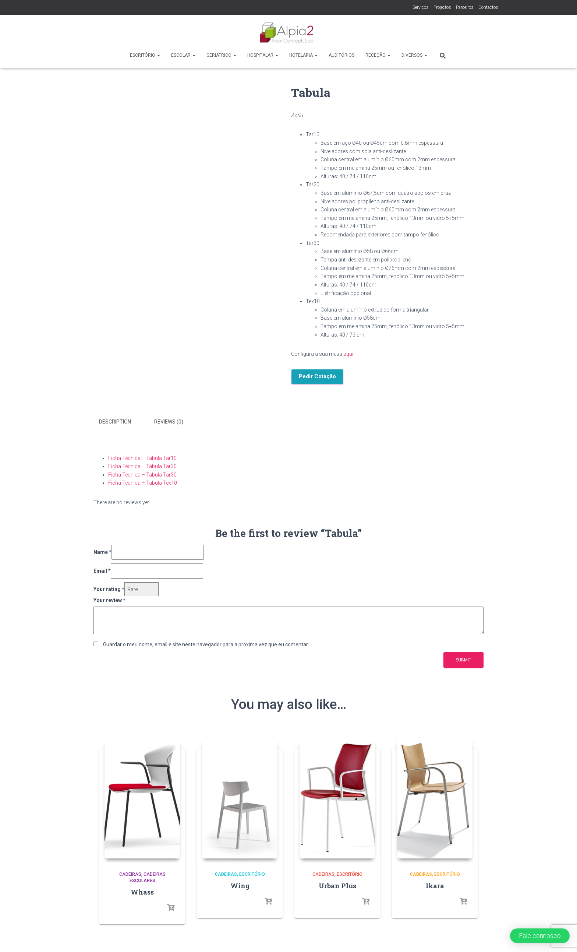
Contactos (488, 7)
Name (102, 551)
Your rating (108, 588)
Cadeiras (130, 873)
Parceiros (465, 7)
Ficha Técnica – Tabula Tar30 (142, 473)
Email (102, 570)
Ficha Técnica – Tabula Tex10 (142, 482)
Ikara (435, 884)
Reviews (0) (168, 422)
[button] (540, 935)
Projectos (442, 7)
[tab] (120, 422)
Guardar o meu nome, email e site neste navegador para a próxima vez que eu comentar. (206, 643)
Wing (239, 884)
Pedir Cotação (317, 376)
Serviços (421, 7)
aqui (348, 354)
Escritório (145, 55)
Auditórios (341, 55)
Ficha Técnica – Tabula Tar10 (142, 457)
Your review (109, 599)
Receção (377, 55)
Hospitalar (262, 55)
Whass (142, 890)
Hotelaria (303, 55)
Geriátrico (221, 55)
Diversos (414, 55)
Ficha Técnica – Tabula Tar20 (142, 465)
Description (115, 422)
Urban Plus (337, 884)
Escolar (183, 55)
